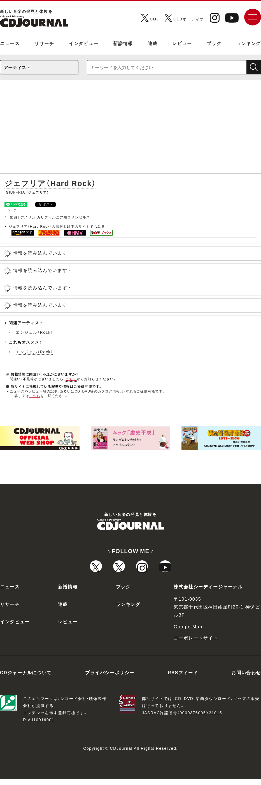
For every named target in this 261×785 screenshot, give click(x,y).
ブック (214, 43)
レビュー (182, 43)
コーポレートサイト (196, 643)
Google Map (188, 632)
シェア (12, 210)
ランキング (248, 43)
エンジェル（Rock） (34, 332)
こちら (71, 378)
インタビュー (84, 43)
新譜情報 (123, 43)
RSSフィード (183, 678)
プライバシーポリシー (109, 678)
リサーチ (44, 43)
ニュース (10, 43)
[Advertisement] (130, 129)
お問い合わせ (246, 678)
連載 (153, 43)
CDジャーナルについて (26, 678)
